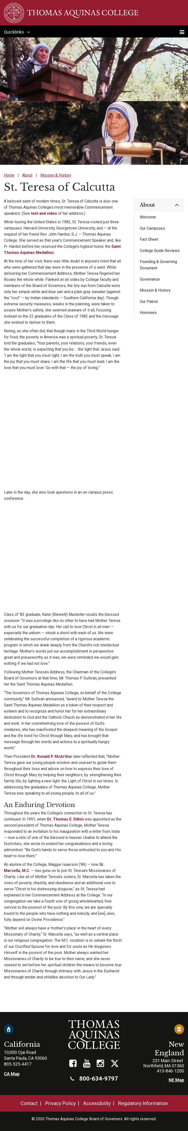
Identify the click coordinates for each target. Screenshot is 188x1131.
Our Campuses (152, 228)
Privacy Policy (60, 1103)
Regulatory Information (143, 1103)
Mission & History (55, 175)
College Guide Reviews (160, 250)
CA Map (12, 1073)
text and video (44, 213)
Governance (150, 279)
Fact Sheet (149, 239)
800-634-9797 (94, 1078)
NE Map (176, 1080)
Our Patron (149, 301)
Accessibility (97, 1103)
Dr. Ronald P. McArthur (51, 756)
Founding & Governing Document (158, 264)
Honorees (148, 312)
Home (9, 175)
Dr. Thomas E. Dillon (65, 819)
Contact (29, 1103)
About (27, 175)
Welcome (148, 217)
